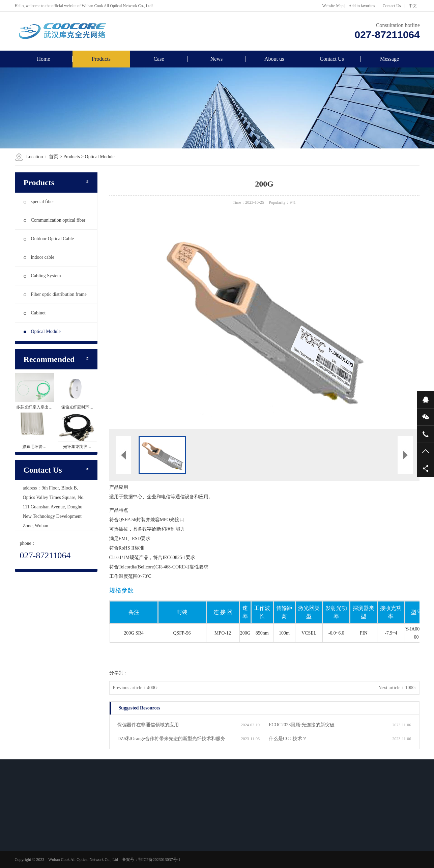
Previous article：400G (135, 687)
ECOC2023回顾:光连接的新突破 (302, 724)
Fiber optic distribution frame (55, 294)
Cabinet (35, 312)
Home (43, 59)
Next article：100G (397, 687)
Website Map (332, 5)
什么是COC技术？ (288, 738)
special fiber (39, 201)
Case (158, 59)
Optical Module (100, 156)
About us (274, 59)
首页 (53, 156)
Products (101, 59)
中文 (413, 5)
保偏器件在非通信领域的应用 (148, 724)
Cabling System (42, 275)
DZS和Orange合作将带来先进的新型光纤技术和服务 (171, 738)
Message (389, 59)
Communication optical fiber (55, 220)
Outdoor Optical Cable (49, 238)
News (216, 59)
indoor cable (39, 257)
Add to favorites (362, 5)
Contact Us (392, 5)
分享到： (118, 672)
